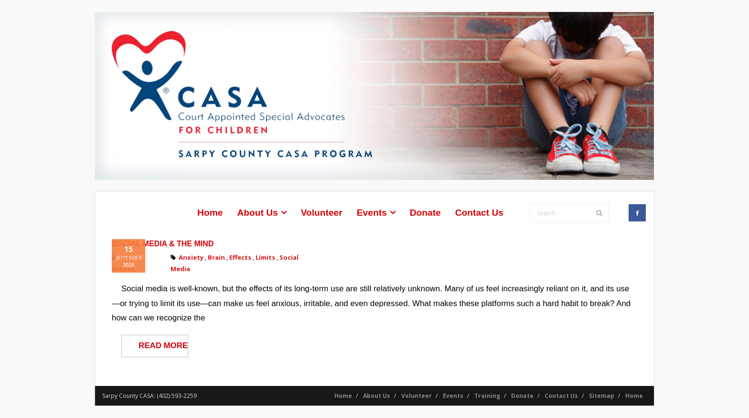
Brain (216, 257)
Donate (522, 396)
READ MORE (163, 345)
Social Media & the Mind (163, 244)
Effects (240, 257)
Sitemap (601, 396)
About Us (376, 396)
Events (453, 396)
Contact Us (561, 396)
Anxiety (191, 257)
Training (487, 396)
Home (343, 396)
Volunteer (416, 396)
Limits (265, 257)
